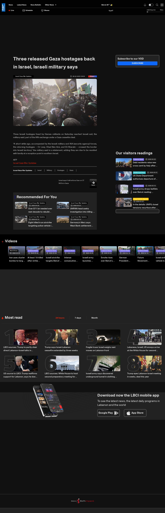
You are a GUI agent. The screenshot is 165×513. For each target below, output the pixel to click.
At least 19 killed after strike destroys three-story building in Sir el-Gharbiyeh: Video (35, 260)
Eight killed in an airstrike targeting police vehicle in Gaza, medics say (40, 225)
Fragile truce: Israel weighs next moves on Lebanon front (101, 349)
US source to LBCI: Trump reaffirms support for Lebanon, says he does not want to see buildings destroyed (20, 376)
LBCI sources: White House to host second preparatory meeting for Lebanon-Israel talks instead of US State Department (61, 376)
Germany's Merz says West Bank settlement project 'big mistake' (80, 225)
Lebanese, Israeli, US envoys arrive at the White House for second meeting (143, 349)
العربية (111, 10)
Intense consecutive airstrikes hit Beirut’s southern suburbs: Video (71, 260)
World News (14, 251)
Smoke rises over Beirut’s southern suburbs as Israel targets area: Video (107, 260)
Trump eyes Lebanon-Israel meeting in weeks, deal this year (144, 375)
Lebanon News (138, 159)
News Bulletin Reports (141, 199)
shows (45, 10)
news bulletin (36, 5)
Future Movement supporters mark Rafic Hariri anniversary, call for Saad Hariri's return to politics (145, 260)
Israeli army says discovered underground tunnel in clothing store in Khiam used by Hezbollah (101, 376)
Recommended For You (37, 197)
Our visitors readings (134, 153)
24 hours (60, 318)
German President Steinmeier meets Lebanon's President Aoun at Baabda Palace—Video (126, 260)
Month (94, 318)
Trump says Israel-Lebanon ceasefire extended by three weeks (61, 349)
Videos (11, 241)
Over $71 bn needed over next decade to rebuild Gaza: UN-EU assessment (40, 211)
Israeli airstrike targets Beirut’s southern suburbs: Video (53, 260)
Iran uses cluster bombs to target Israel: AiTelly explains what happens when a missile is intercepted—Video (17, 260)
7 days (78, 318)
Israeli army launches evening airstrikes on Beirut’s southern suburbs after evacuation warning (88, 260)
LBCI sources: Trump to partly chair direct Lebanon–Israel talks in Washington (20, 349)
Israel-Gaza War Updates (37, 203)
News (11, 5)
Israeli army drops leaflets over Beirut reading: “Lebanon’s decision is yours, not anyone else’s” (145, 191)
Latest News (21, 5)
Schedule (28, 10)
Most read (13, 318)
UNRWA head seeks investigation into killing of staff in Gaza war (82, 211)
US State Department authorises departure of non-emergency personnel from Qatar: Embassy (145, 178)
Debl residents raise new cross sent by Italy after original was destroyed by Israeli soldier (145, 164)
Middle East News (139, 172)
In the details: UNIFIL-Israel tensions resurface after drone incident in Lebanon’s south (146, 206)
